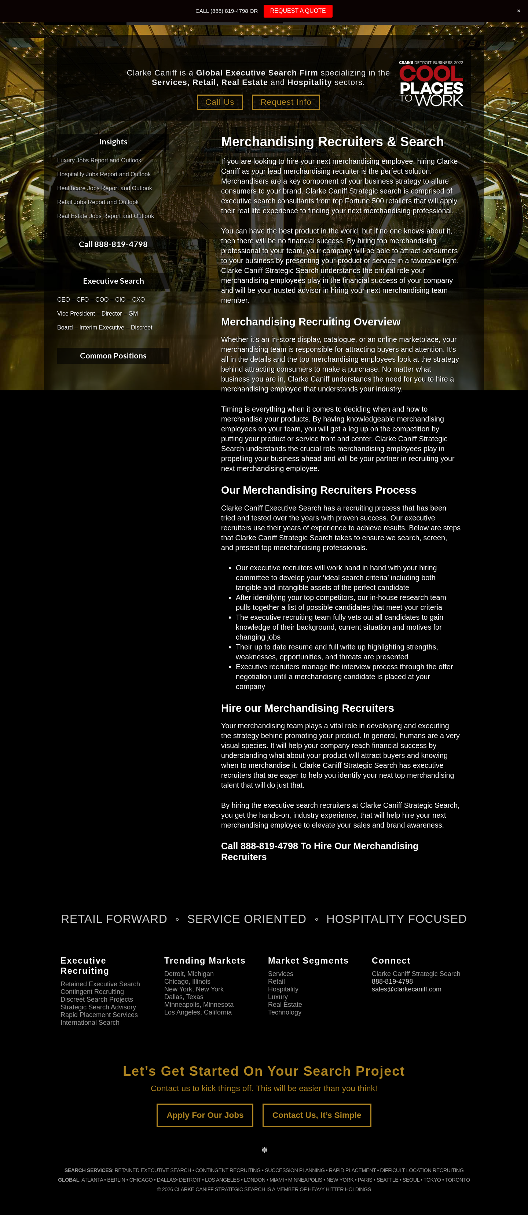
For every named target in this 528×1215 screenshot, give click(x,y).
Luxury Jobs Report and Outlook (99, 160)
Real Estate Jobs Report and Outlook (105, 216)
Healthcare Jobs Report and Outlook (104, 188)
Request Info (286, 102)
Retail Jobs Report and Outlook (98, 202)
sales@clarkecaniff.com (406, 989)
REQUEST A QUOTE (298, 11)
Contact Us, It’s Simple (317, 1115)
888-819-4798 (392, 981)
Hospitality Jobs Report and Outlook (104, 174)
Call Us (220, 102)
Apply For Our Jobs (204, 1115)
